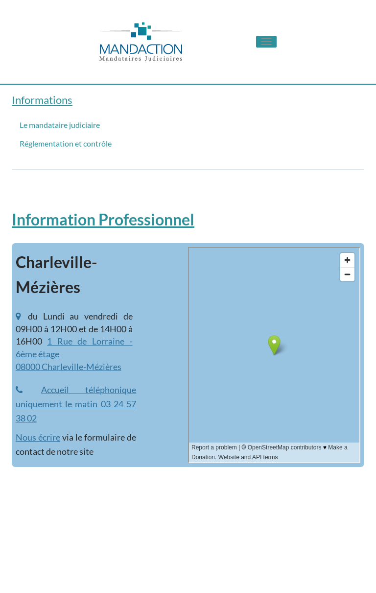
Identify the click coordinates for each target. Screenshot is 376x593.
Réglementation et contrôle (66, 143)
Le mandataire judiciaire (60, 124)
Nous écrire (38, 437)
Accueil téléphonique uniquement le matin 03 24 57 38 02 (76, 403)
